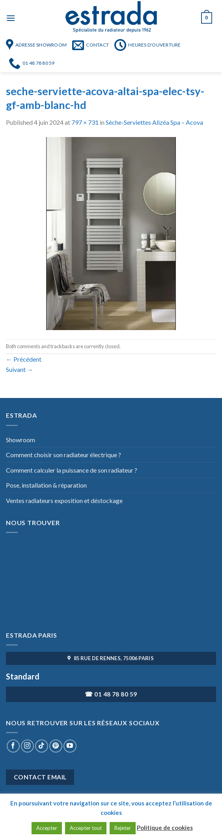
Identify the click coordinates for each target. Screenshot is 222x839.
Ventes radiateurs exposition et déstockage (64, 500)
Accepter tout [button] (86, 828)
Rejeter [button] (122, 828)
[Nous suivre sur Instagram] (27, 746)
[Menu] (10, 18)
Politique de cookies (165, 827)
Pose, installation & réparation (46, 485)
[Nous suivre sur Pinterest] (55, 746)
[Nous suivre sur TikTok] (41, 746)
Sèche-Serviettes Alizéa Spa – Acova (154, 122)
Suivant (19, 369)
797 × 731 (85, 122)
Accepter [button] (46, 828)
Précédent (23, 359)
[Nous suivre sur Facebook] (13, 746)
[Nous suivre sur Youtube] (69, 746)
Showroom (20, 439)
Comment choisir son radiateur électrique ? (63, 454)
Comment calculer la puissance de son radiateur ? (71, 470)
